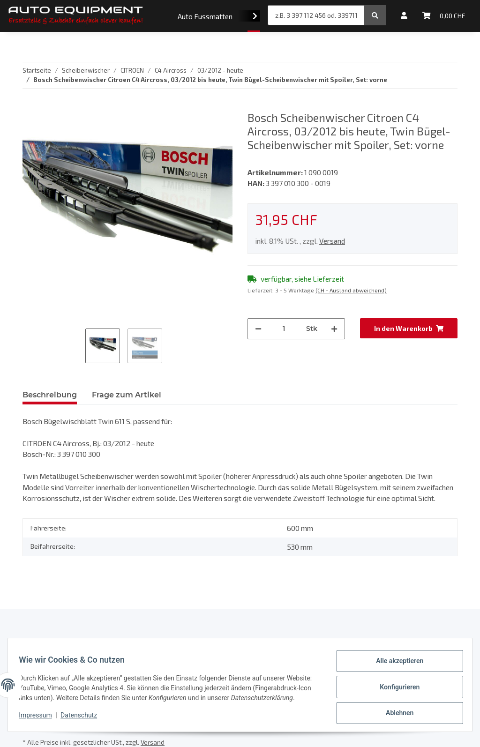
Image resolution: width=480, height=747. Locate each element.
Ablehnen (395, 710)
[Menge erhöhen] (334, 329)
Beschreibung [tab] (49, 394)
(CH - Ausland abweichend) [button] (351, 290)
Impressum (39, 719)
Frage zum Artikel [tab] (126, 394)
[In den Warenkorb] (409, 328)
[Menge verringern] (258, 329)
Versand (332, 240)
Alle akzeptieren (395, 661)
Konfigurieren (395, 685)
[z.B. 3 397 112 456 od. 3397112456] (316, 15)
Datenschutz (83, 719)
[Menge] (284, 329)
